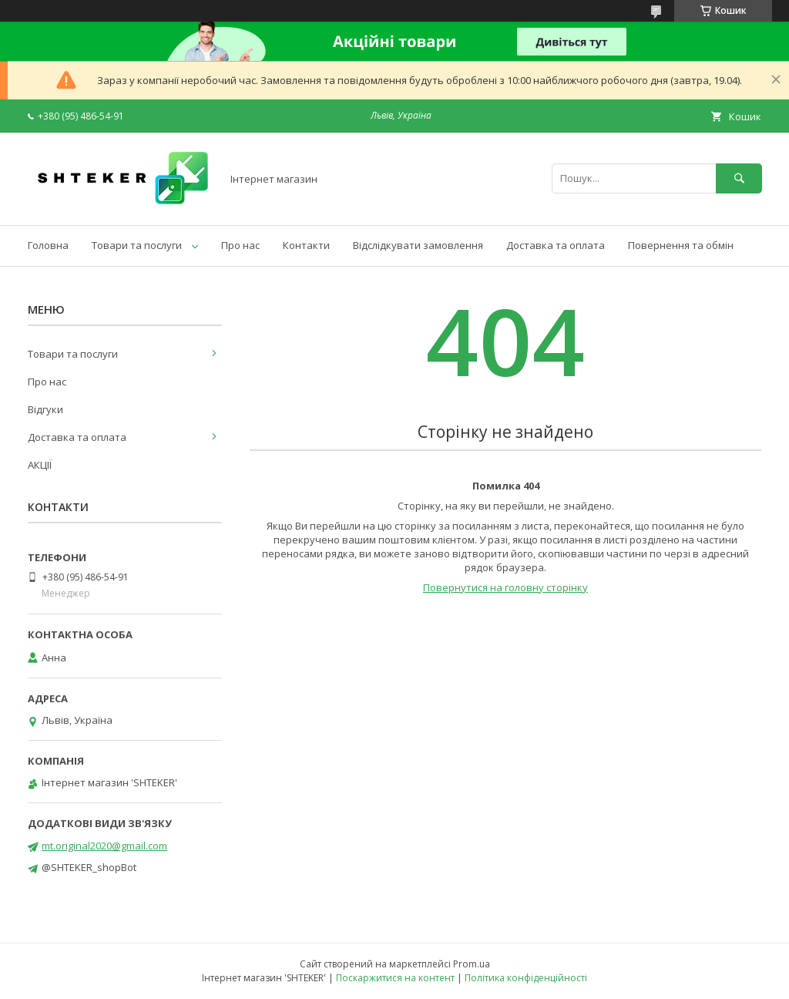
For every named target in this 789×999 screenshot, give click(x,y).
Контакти (306, 245)
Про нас (240, 245)
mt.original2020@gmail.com (104, 845)
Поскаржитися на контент (395, 977)
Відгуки (45, 409)
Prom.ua (471, 963)
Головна (48, 245)
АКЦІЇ (40, 465)
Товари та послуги (137, 245)
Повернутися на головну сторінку (505, 587)
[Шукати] (739, 178)
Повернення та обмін (681, 245)
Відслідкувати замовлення (418, 245)
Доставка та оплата (555, 245)
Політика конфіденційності (526, 977)
